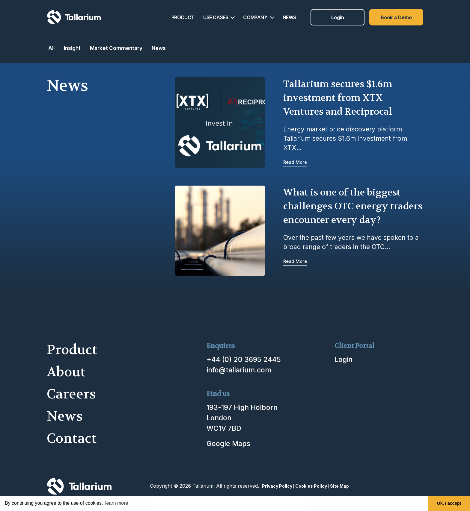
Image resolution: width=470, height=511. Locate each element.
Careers (71, 394)
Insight (72, 48)
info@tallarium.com (239, 370)
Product (72, 349)
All (51, 48)
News (159, 48)
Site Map (339, 486)
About (66, 371)
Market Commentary (116, 48)
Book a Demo (396, 17)
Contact (72, 438)
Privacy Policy (277, 486)
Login (337, 17)
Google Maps (228, 443)
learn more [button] (116, 503)
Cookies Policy (311, 486)
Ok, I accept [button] (449, 503)
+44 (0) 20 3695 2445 (244, 359)
